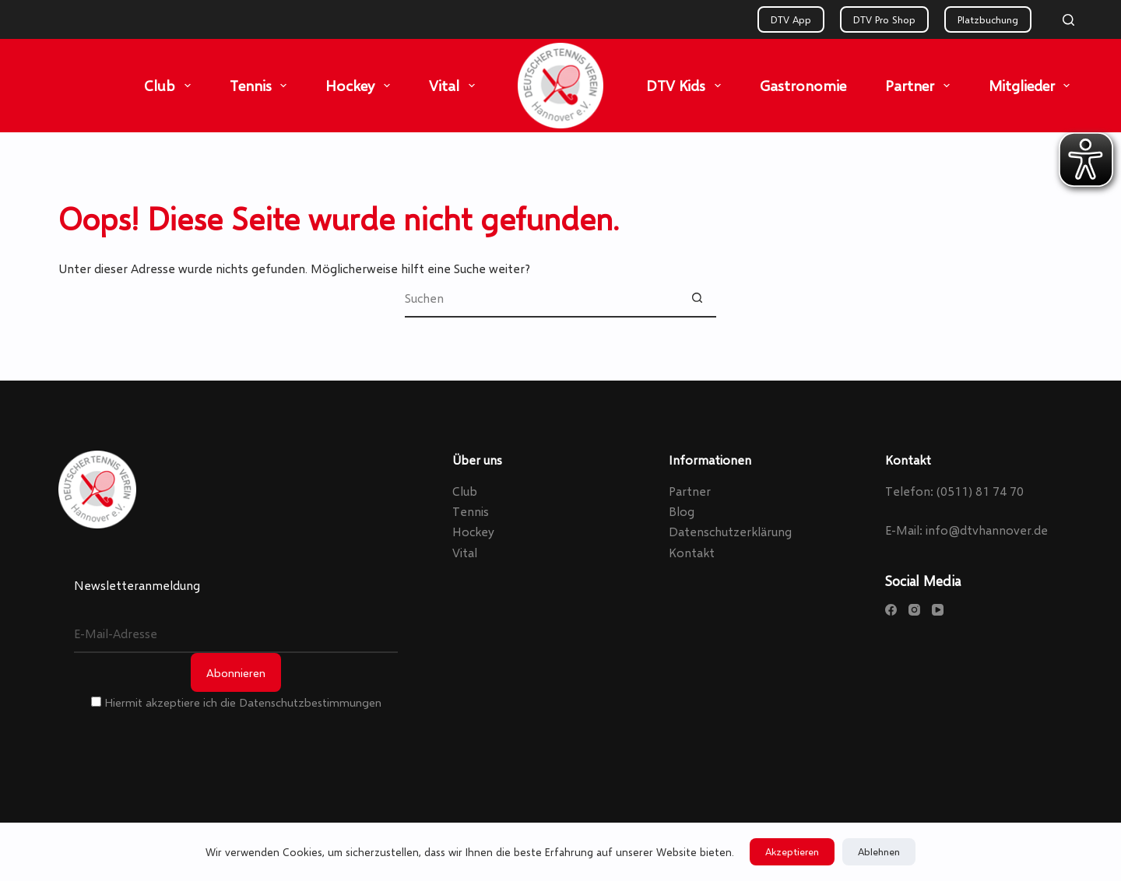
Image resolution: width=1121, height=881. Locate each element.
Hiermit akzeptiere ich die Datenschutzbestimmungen (236, 702)
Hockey (360, 85)
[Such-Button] (696, 298)
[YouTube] (938, 610)
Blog (681, 511)
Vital (455, 85)
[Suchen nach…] (541, 298)
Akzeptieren (792, 851)
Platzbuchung (988, 19)
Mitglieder (1033, 85)
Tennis (261, 85)
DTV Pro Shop (884, 19)
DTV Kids (686, 85)
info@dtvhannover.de (987, 529)
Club (170, 85)
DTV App (791, 19)
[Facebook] (891, 610)
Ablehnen (879, 851)
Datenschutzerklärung (730, 531)
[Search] (1068, 20)
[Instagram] (914, 610)
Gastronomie (803, 85)
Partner (920, 85)
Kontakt (692, 552)
